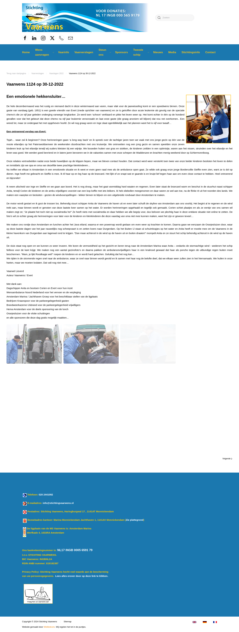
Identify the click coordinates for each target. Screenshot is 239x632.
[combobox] (174, 18)
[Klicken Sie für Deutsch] (205, 622)
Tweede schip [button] (141, 52)
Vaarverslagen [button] (83, 52)
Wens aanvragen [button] (44, 52)
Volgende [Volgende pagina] (227, 458)
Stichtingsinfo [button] (191, 52)
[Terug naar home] (87, 17)
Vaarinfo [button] (63, 52)
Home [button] (26, 52)
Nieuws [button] (158, 52)
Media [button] (172, 52)
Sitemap (67, 621)
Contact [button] (210, 52)
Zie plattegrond (134, 519)
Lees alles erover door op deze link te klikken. (81, 576)
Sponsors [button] (121, 52)
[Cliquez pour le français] (215, 622)
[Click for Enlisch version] (194, 622)
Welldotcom (49, 627)
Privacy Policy (30, 571)
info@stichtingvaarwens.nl (58, 503)
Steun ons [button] (105, 52)
